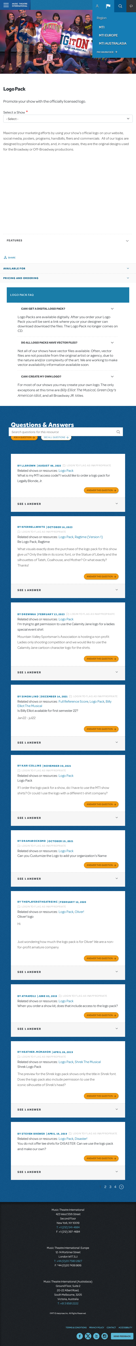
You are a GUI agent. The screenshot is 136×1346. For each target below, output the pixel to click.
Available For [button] (14, 268)
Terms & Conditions (76, 1327)
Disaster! (81, 1139)
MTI (101, 27)
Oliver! (79, 912)
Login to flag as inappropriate (89, 465)
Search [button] (120, 6)
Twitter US (88, 1336)
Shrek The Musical (88, 1062)
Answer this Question (100, 490)
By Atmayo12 (26, 996)
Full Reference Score (73, 701)
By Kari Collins (29, 765)
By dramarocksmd (31, 840)
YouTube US (96, 1336)
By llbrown (26, 465)
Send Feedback (122, 1336)
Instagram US (104, 1336)
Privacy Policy (96, 1327)
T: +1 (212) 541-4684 (68, 1227)
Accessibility (125, 1327)
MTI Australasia (112, 43)
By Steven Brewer (31, 1133)
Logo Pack (66, 471)
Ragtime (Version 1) (89, 537)
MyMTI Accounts (97, 6)
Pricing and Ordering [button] (21, 278)
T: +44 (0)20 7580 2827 (68, 1261)
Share (12, 257)
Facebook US (79, 1336)
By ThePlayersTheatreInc (37, 901)
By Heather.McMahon (34, 1051)
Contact (111, 1327)
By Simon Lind (28, 696)
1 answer (29, 503)
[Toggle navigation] (5, 5)
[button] (108, 6)
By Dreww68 (26, 614)
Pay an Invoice (105, 52)
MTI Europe (108, 35)
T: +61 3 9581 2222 (68, 1303)
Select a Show (14, 112)
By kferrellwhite (31, 526)
